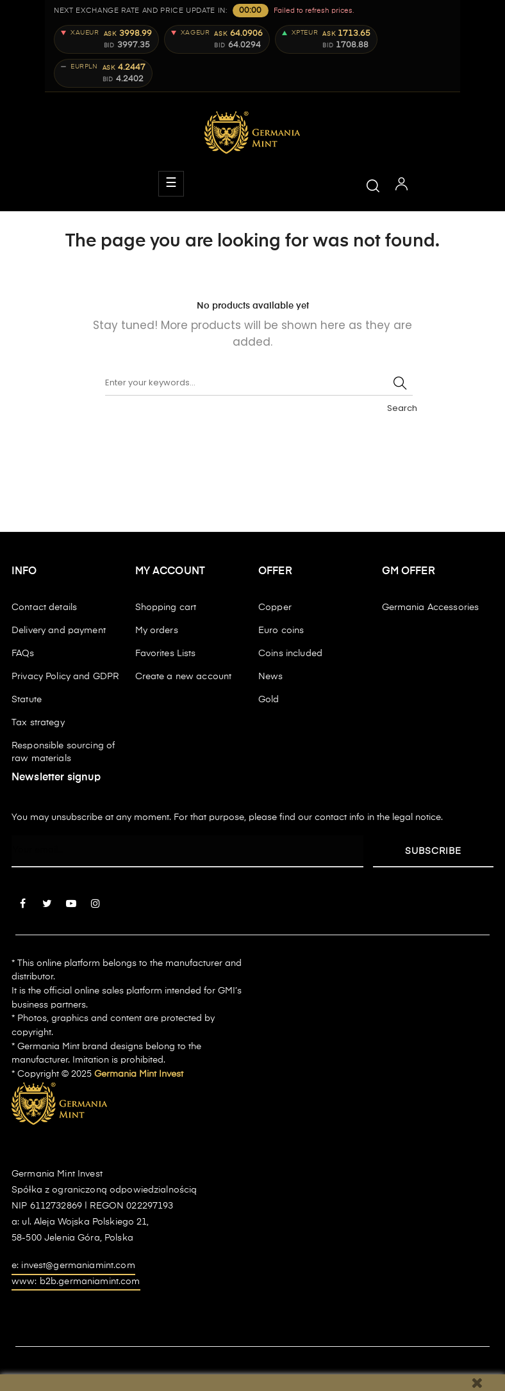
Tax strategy (38, 722)
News (270, 676)
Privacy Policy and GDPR (65, 676)
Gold (268, 699)
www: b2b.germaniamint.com (76, 1281)
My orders (156, 630)
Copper (275, 607)
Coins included (290, 653)
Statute (27, 699)
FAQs (23, 653)
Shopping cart (166, 607)
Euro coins (281, 630)
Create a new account (183, 676)
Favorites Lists (165, 653)
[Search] (259, 383)
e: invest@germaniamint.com (73, 1265)
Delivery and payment (59, 630)
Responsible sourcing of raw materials (63, 752)
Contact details (44, 607)
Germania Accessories (430, 607)
